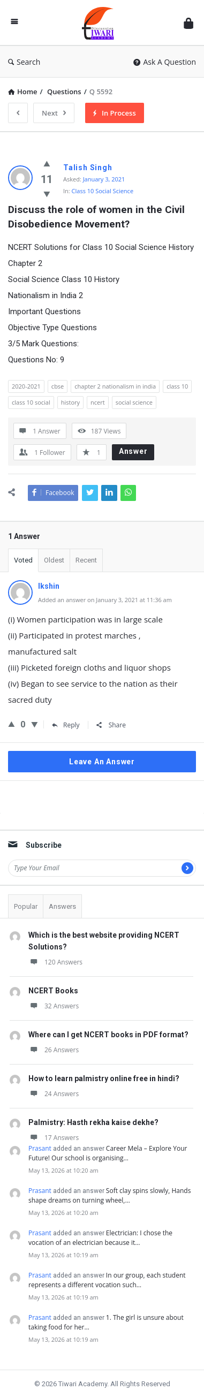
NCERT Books (53, 990)
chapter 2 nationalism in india (115, 386)
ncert (97, 402)
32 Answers (53, 1005)
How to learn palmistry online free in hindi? (103, 1078)
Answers (62, 906)
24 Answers (53, 1093)
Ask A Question (164, 62)
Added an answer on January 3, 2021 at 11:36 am (105, 600)
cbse (57, 386)
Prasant (39, 1148)
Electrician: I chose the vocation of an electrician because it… (100, 1237)
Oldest (54, 560)
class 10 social (31, 402)
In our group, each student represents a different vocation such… (107, 1280)
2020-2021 (26, 386)
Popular (25, 906)
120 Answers (55, 962)
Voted (23, 560)
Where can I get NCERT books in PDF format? (108, 1034)
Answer (133, 451)
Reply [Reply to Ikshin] (66, 725)
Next (54, 113)
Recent (86, 560)
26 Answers (53, 1049)
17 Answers (53, 1137)
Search (24, 62)
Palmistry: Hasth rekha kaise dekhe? (93, 1122)
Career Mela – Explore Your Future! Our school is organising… (107, 1153)
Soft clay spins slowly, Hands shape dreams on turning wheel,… (109, 1195)
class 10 (177, 386)
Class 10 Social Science (102, 191)
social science (134, 402)
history (70, 402)
